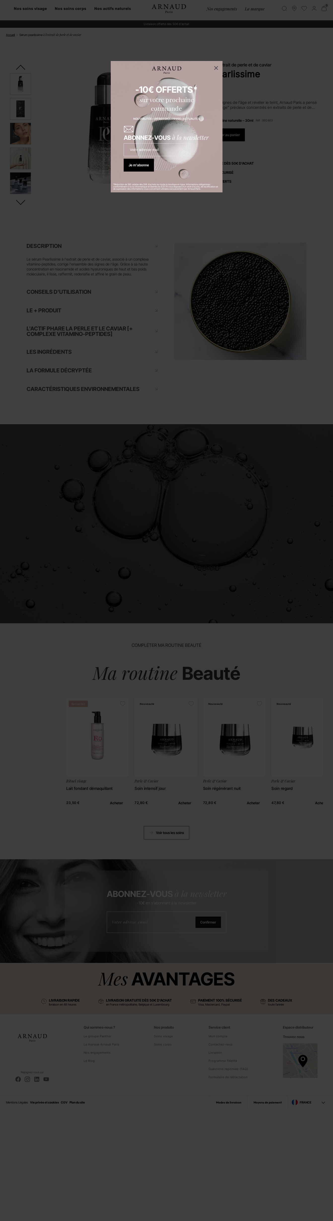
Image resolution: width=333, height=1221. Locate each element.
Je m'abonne (139, 165)
